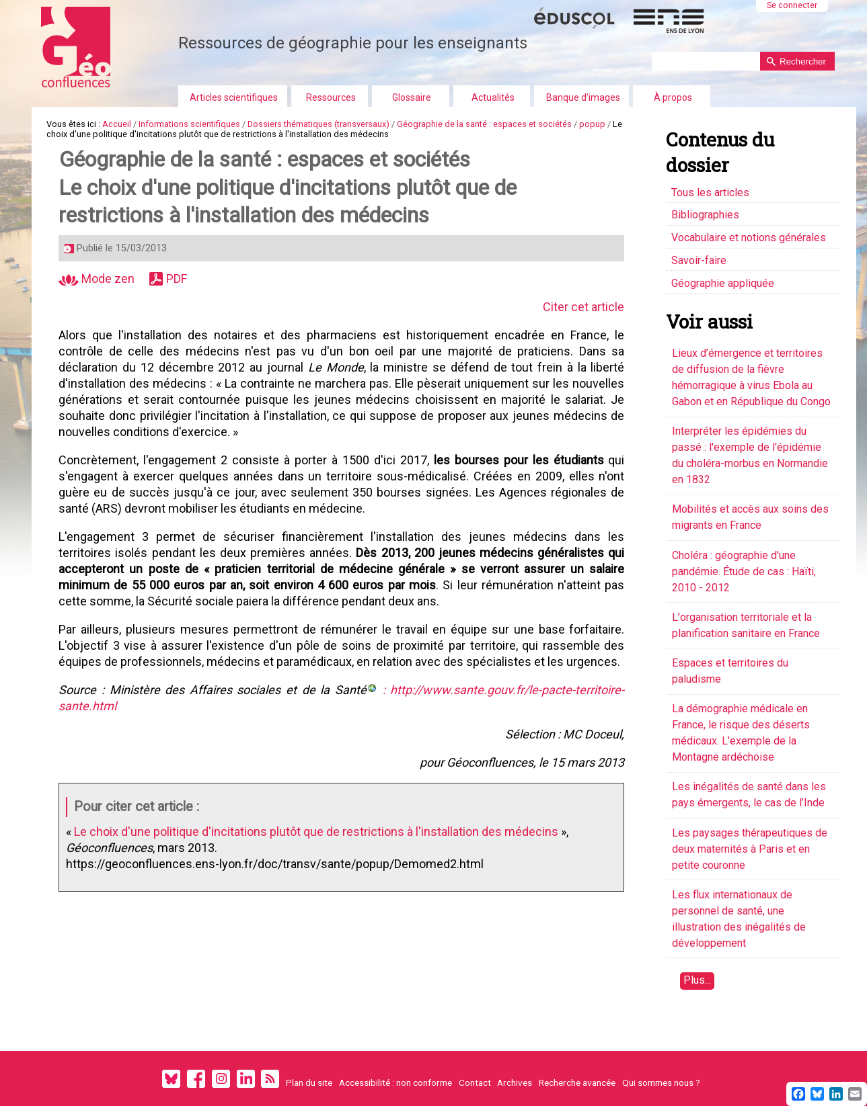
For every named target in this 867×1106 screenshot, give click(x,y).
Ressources (331, 97)
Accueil (116, 124)
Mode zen (97, 278)
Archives (514, 1082)
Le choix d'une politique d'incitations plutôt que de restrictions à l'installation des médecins (316, 847)
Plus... (697, 980)
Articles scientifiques (234, 97)
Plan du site (309, 1082)
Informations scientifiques (189, 124)
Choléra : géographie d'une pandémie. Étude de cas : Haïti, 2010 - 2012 (744, 571)
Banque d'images (583, 97)
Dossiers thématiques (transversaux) (318, 124)
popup (592, 124)
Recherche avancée (577, 1082)
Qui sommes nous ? (661, 1082)
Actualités (493, 97)
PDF (176, 278)
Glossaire (411, 97)
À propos (673, 97)
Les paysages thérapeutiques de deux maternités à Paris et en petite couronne (749, 848)
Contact (475, 1082)
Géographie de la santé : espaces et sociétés (484, 124)
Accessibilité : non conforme (395, 1082)
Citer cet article (574, 307)
